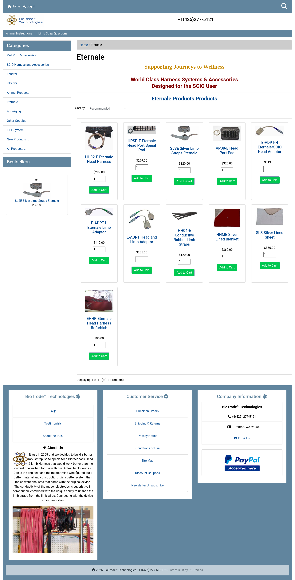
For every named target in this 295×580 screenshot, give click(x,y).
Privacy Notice (147, 436)
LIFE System (15, 130)
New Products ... (18, 139)
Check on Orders (147, 411)
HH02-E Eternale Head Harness (99, 159)
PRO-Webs (196, 570)
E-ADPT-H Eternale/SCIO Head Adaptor (270, 147)
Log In (29, 6)
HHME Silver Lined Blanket (226, 236)
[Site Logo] (51, 20)
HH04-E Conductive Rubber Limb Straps (184, 237)
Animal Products (18, 93)
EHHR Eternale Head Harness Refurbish (99, 323)
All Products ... (16, 149)
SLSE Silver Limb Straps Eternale (37, 193)
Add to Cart (99, 190)
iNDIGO (12, 83)
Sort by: (80, 108)
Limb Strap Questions (52, 33)
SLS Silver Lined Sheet (269, 235)
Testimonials (53, 423)
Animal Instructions (19, 33)
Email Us (242, 438)
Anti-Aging (14, 111)
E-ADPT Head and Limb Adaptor (142, 239)
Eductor (12, 74)
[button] (284, 6)
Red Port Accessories (21, 55)
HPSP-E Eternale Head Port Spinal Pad (141, 145)
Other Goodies (16, 121)
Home (14, 6)
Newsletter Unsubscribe (147, 485)
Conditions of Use (147, 448)
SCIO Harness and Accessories (28, 64)
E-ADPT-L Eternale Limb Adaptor (99, 227)
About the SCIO (53, 436)
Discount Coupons (147, 473)
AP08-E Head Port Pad (227, 150)
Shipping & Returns (147, 423)
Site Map (148, 460)
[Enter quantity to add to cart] (99, 179)
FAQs (53, 411)
